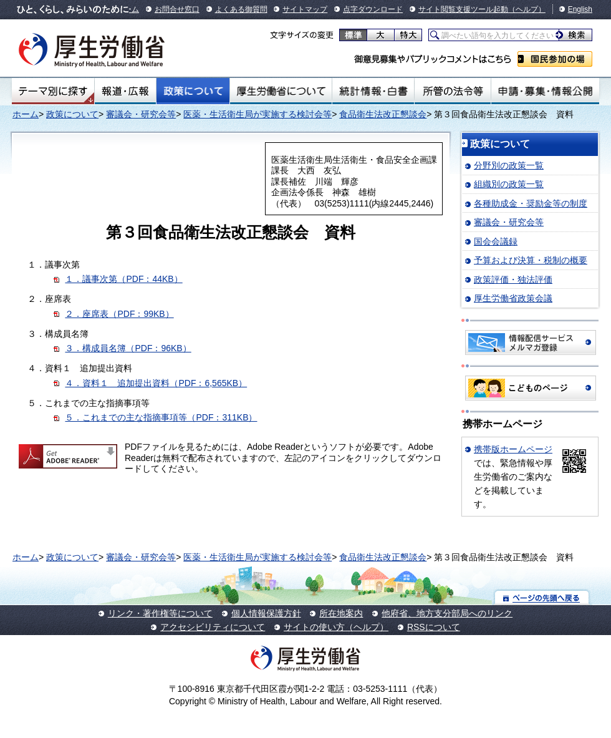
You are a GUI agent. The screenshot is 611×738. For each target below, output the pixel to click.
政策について (192, 91)
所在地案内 (341, 613)
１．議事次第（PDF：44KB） (123, 279)
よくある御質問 (241, 9)
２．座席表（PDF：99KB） (119, 314)
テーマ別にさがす (53, 91)
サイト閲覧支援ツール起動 (463, 9)
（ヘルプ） (527, 9)
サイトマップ (304, 9)
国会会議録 (495, 241)
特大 (408, 35)
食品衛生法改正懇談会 (382, 114)
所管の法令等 (452, 91)
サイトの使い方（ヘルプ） (336, 627)
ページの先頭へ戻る (542, 597)
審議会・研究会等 (141, 114)
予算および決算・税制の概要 (530, 260)
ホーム (25, 114)
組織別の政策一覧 (509, 184)
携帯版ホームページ (513, 449)
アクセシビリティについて (212, 627)
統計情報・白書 (373, 91)
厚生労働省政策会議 (513, 298)
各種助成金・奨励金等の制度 (530, 203)
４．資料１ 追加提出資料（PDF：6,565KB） (156, 383)
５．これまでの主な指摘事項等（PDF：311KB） (161, 417)
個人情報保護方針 (266, 613)
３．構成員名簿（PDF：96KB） (128, 348)
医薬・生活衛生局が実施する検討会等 (257, 114)
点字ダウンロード (373, 9)
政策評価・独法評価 (513, 279)
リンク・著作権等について (160, 613)
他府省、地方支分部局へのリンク (447, 613)
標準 (353, 35)
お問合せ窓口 (177, 9)
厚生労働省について (281, 91)
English (580, 9)
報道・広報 (125, 91)
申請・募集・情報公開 (545, 91)
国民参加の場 (554, 59)
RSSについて (433, 627)
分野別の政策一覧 (509, 165)
